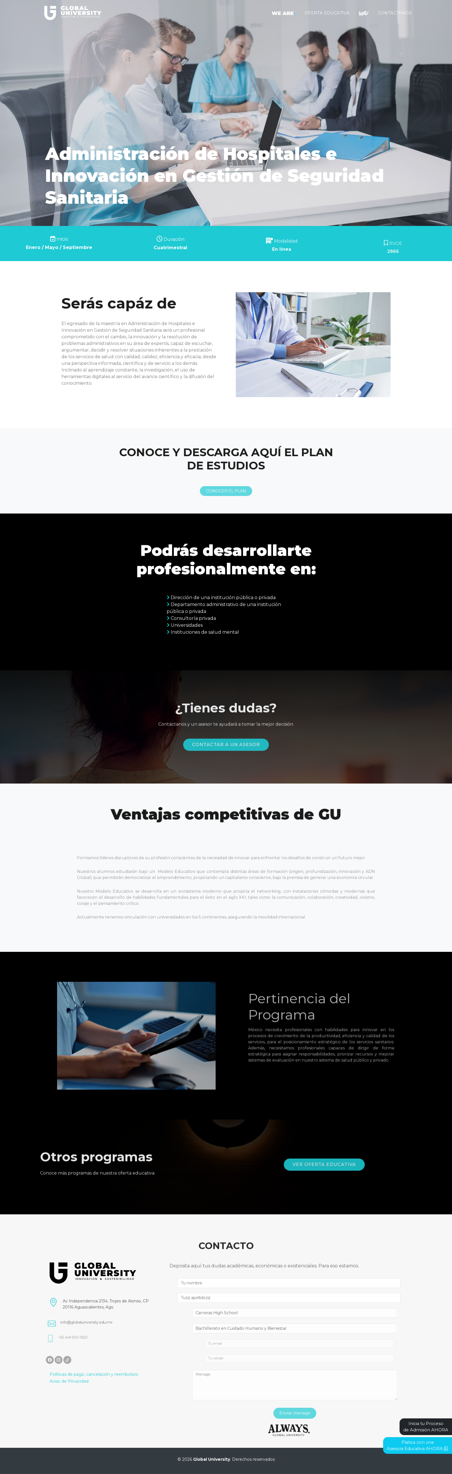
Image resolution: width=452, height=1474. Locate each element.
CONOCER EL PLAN (226, 510)
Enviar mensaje (314, 1413)
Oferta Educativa (327, 13)
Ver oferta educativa (348, 1165)
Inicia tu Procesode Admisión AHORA (425, 1427)
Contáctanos (395, 13)
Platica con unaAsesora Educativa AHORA (417, 1445)
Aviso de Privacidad (69, 1381)
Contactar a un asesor (226, 738)
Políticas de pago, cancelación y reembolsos (94, 1374)
